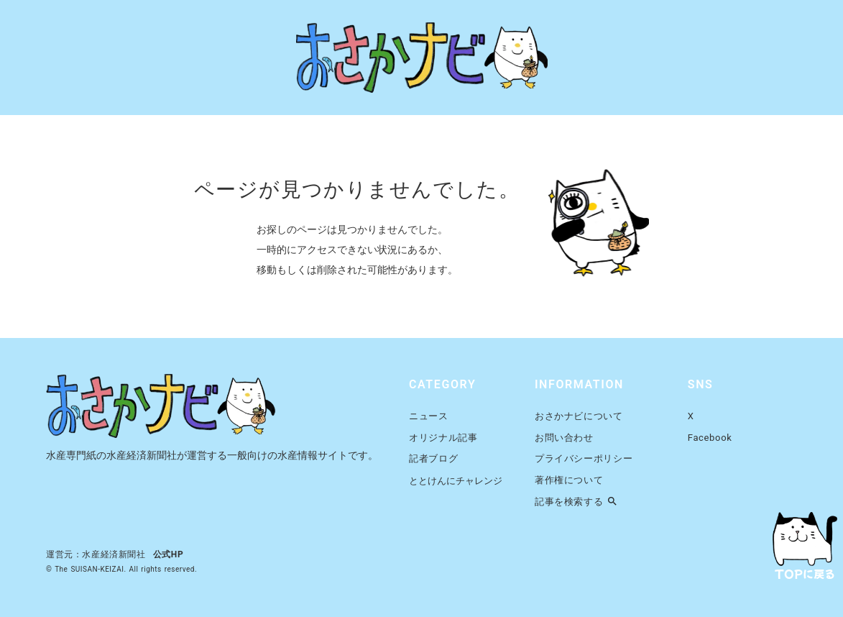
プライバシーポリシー (584, 458)
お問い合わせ (564, 437)
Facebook (710, 437)
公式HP (168, 554)
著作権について (569, 480)
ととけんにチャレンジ (455, 480)
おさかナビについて (579, 416)
